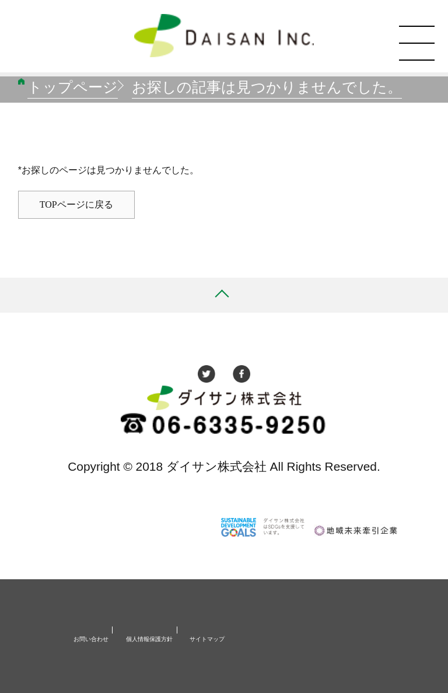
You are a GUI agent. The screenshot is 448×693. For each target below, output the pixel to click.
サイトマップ (207, 639)
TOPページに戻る (76, 204)
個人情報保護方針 (149, 639)
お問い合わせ (91, 639)
